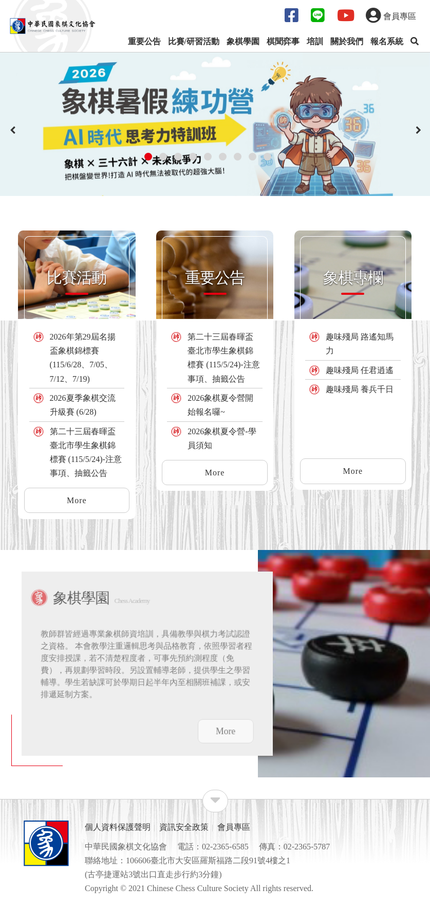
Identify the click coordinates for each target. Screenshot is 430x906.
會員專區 (233, 827)
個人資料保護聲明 (118, 827)
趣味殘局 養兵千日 (360, 389)
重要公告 (144, 41)
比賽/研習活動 (193, 41)
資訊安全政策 (184, 827)
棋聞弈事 (283, 41)
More (77, 500)
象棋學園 (243, 41)
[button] (148, 156)
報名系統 (386, 41)
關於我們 (346, 41)
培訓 (315, 41)
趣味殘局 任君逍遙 (360, 370)
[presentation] (13, 130)
